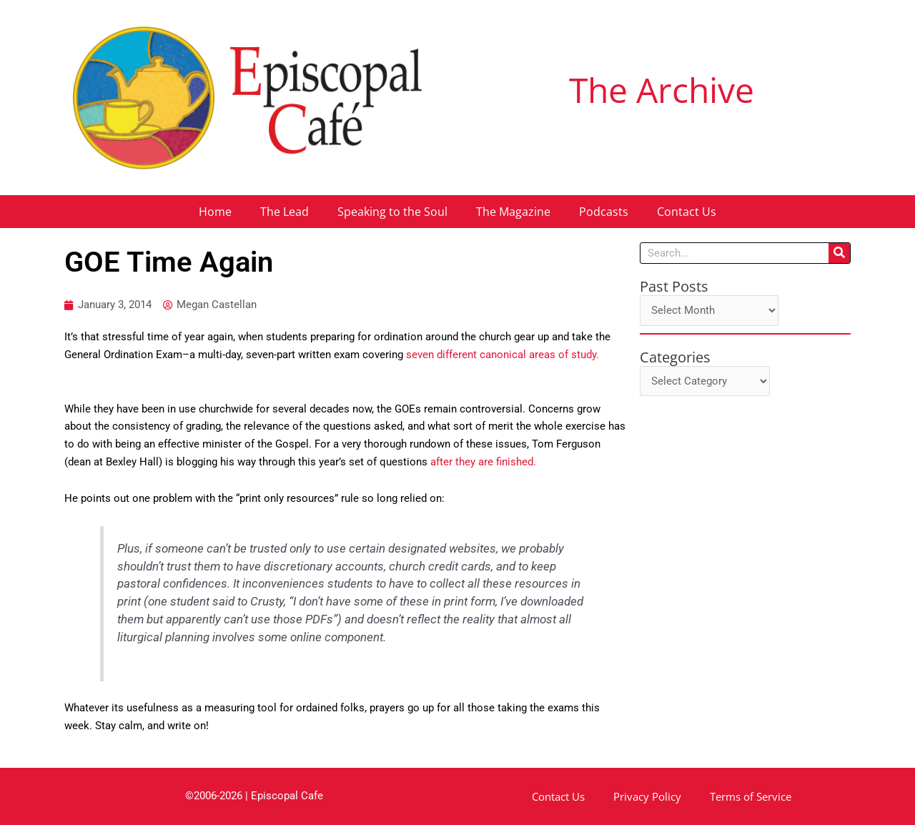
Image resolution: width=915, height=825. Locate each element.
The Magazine (513, 211)
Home (215, 211)
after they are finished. (483, 461)
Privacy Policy (647, 796)
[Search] (839, 253)
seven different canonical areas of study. (505, 354)
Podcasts (603, 211)
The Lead (284, 211)
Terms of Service (750, 796)
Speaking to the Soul (392, 211)
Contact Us (686, 211)
